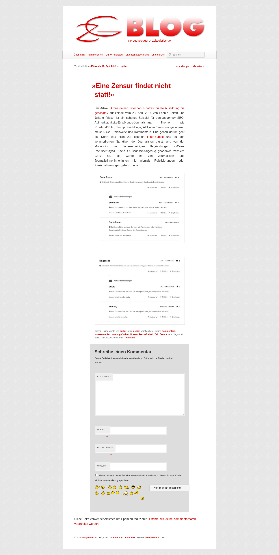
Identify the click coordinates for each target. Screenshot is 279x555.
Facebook (130, 537)
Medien (136, 331)
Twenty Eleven (151, 537)
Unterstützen (158, 54)
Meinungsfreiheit (120, 334)
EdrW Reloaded (114, 54)
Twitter (116, 537)
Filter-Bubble (155, 136)
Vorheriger (182, 66)
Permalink (130, 337)
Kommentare (168, 331)
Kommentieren (95, 54)
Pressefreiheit (146, 334)
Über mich (79, 54)
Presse (133, 334)
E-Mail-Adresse (105, 448)
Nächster (198, 66)
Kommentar (104, 376)
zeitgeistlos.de (89, 537)
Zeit (156, 334)
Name (102, 430)
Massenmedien (102, 334)
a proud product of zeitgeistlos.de (149, 40)
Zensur (163, 334)
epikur (124, 66)
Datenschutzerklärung (136, 54)
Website (101, 465)
